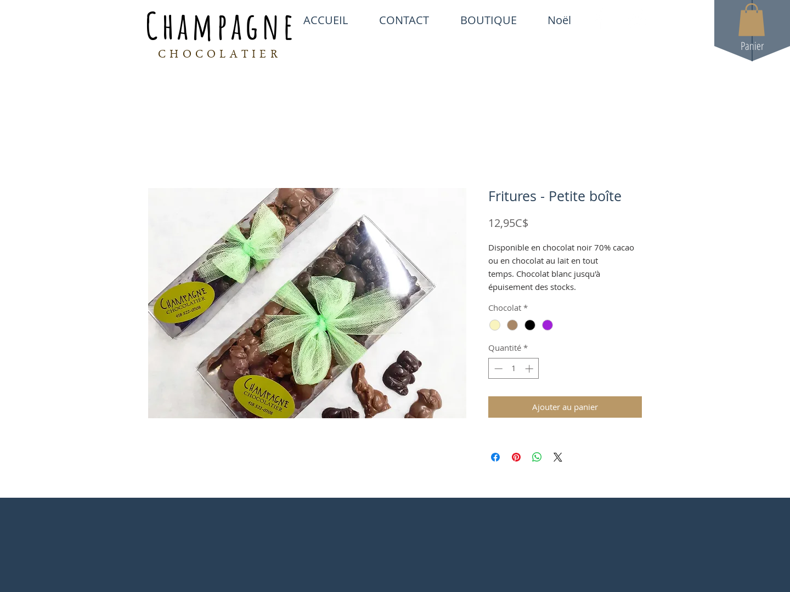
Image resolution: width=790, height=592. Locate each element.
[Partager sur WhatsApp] (537, 457)
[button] (751, 19)
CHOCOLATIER (219, 55)
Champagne (221, 25)
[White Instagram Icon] (637, 19)
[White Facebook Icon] (599, 19)
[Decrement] (497, 368)
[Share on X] (558, 457)
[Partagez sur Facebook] (495, 457)
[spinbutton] (514, 368)
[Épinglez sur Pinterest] (516, 457)
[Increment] (530, 368)
